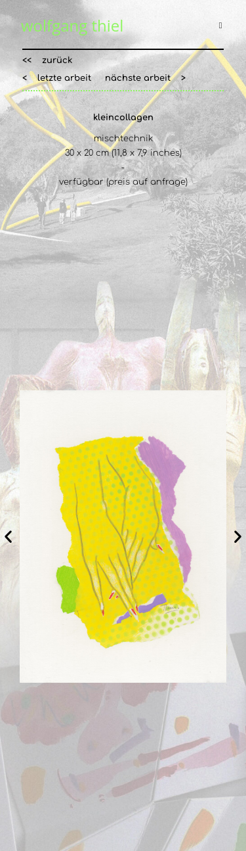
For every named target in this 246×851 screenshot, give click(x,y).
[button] (47, 60)
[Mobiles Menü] (222, 25)
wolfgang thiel (72, 25)
